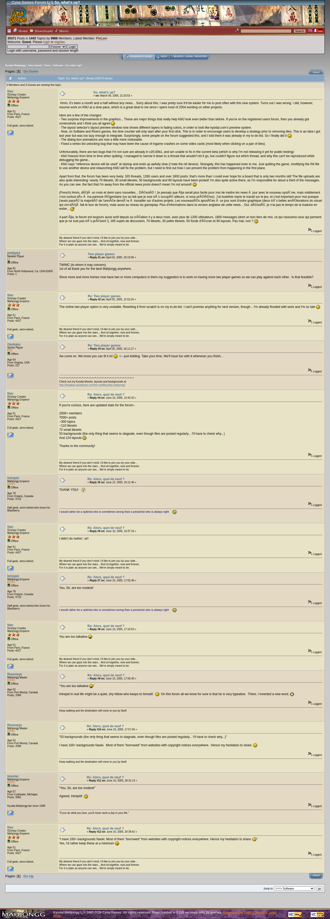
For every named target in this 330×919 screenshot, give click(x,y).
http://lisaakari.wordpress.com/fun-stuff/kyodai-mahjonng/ (92, 385)
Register (201, 56)
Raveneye (14, 674)
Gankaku (14, 344)
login (46, 42)
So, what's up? (74, 65)
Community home (141, 56)
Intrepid (13, 478)
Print (316, 72)
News (47, 65)
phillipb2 (13, 253)
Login (189, 56)
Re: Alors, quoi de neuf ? (106, 394)
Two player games (101, 254)
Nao (10, 91)
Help (164, 56)
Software (58, 65)
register (59, 42)
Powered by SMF (233, 912)
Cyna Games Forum (28, 2)
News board (35, 65)
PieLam (101, 38)
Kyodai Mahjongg (15, 65)
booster (13, 776)
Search (178, 56)
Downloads (41, 30)
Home (20, 30)
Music (62, 31)
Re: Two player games (104, 296)
